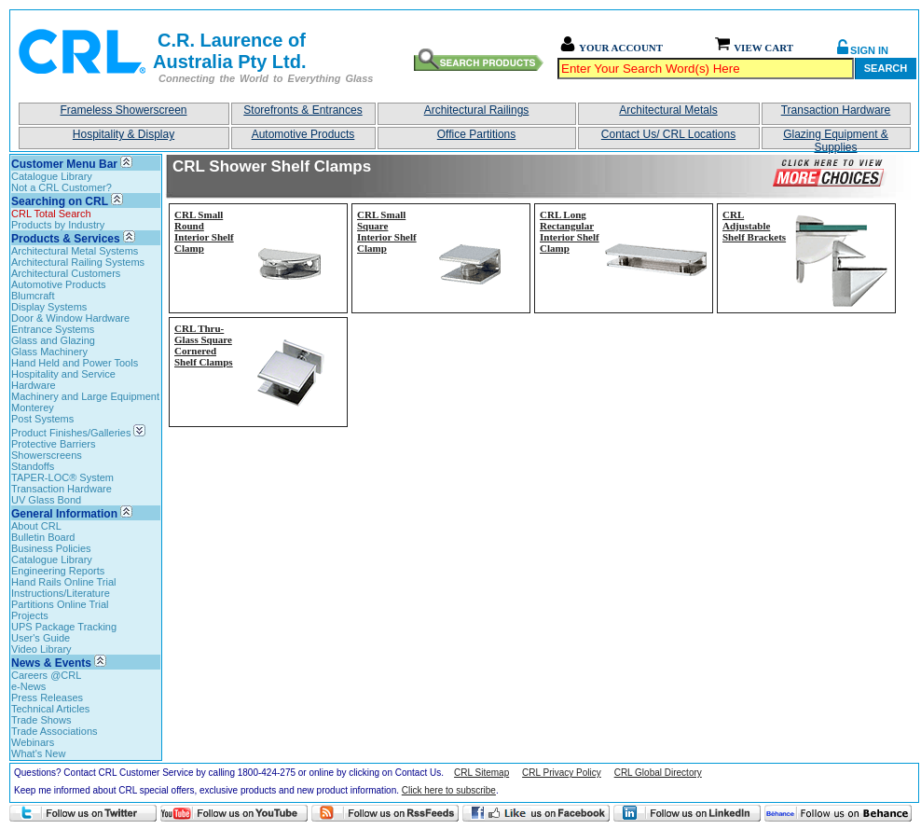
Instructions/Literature (60, 593)
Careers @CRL (46, 675)
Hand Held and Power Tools (74, 362)
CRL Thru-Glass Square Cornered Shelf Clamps (203, 345)
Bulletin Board (43, 537)
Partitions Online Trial (60, 604)
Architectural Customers (65, 273)
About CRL (36, 526)
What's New (38, 753)
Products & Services (65, 238)
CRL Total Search (51, 213)
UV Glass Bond (46, 499)
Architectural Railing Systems (77, 262)
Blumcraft (32, 295)
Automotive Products (303, 134)
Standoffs (32, 466)
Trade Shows (41, 719)
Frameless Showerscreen (123, 110)
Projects (29, 615)
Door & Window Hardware (70, 318)
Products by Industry (57, 224)
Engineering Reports (57, 570)
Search (885, 68)
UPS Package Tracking (64, 626)
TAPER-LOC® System (62, 477)
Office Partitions (476, 134)
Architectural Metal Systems (74, 250)
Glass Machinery (49, 351)
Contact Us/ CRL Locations (668, 134)
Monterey (32, 407)
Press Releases (47, 697)
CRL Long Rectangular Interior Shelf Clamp (569, 231)
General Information (64, 513)
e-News (28, 686)
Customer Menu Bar (64, 164)
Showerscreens (46, 455)
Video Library (41, 649)
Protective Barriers (53, 443)
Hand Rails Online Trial (64, 581)
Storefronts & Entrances (302, 110)
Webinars (32, 742)
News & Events (51, 663)
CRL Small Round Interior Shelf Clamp (204, 231)
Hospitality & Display (123, 134)
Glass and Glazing (53, 340)
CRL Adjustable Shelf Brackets (754, 225)
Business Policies (51, 548)
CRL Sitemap (481, 772)
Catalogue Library (51, 176)
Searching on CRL (59, 201)
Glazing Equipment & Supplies (835, 138)
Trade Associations (54, 731)
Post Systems (42, 418)
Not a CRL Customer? (61, 187)
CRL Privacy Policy (561, 772)
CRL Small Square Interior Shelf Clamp (387, 231)
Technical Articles (50, 708)
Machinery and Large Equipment (85, 396)
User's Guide (40, 637)
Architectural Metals (668, 110)
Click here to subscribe (449, 790)
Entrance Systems (52, 329)
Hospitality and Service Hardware (63, 379)
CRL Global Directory (658, 772)
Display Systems (49, 306)
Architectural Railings (476, 110)
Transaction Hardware (836, 110)
